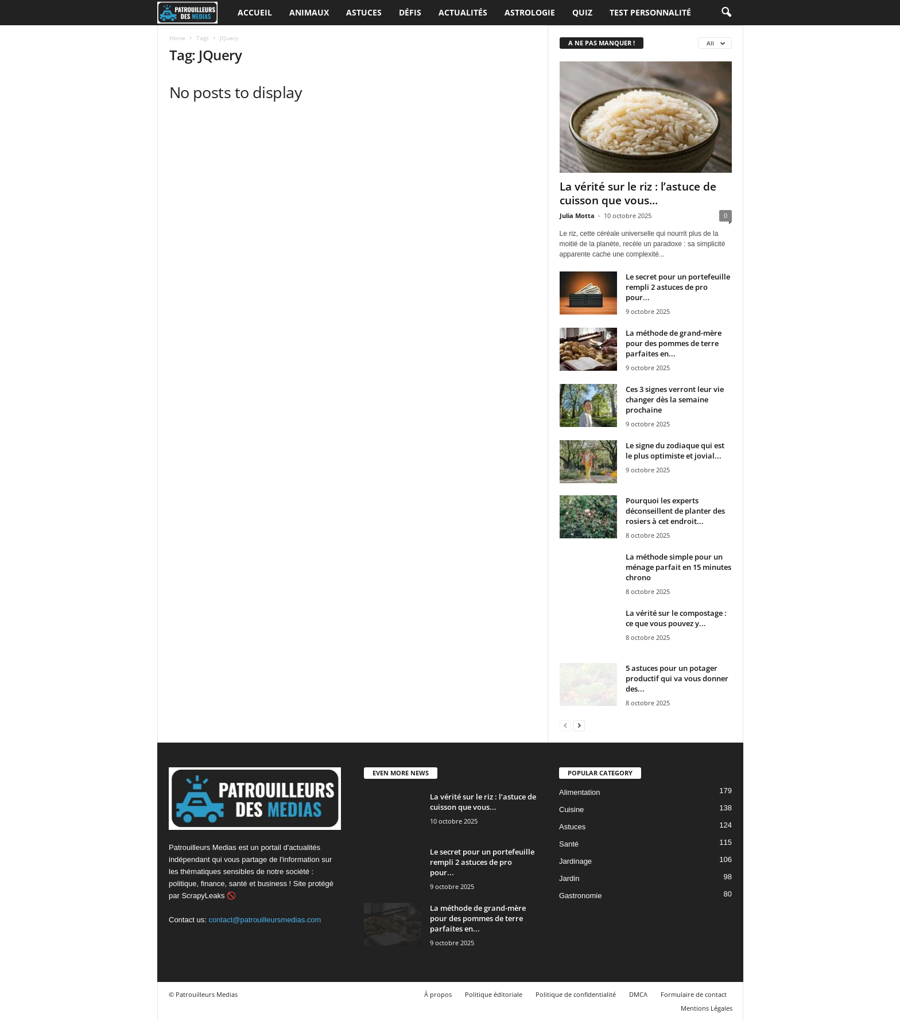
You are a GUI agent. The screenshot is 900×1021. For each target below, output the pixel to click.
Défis (410, 12)
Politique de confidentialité (576, 994)
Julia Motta (577, 215)
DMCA (638, 994)
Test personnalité (650, 12)
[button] (726, 12)
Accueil (255, 12)
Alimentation (579, 792)
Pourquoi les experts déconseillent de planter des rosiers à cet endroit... (675, 510)
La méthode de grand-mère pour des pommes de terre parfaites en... (673, 343)
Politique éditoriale (493, 994)
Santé (569, 844)
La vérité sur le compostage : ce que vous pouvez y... (676, 618)
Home (177, 38)
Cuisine (571, 809)
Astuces (364, 12)
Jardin (569, 878)
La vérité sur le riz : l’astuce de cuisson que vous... (638, 193)
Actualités (463, 12)
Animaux (309, 12)
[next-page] (579, 725)
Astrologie (530, 12)
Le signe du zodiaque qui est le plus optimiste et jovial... (675, 450)
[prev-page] (565, 725)
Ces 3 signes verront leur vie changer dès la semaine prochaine (675, 399)
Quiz (582, 12)
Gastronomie (580, 895)
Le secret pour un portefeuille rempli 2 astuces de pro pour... (678, 286)
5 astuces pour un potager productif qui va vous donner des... (677, 678)
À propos (438, 994)
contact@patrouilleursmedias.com (264, 919)
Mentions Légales (706, 1008)
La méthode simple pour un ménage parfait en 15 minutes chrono (678, 567)
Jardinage (575, 861)
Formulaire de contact (694, 994)
